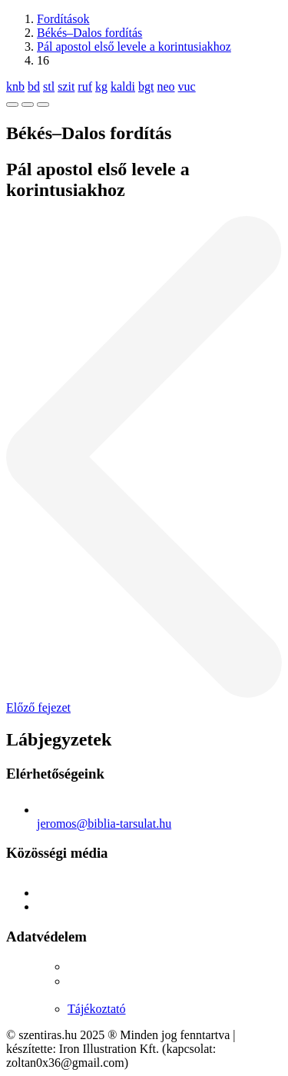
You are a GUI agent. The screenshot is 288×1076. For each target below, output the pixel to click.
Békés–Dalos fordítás (89, 32)
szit (66, 86)
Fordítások (63, 18)
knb (15, 86)
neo (165, 86)
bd (34, 86)
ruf (85, 86)
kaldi (123, 86)
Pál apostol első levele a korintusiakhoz (134, 46)
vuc (187, 86)
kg (101, 86)
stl (49, 86)
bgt (146, 86)
